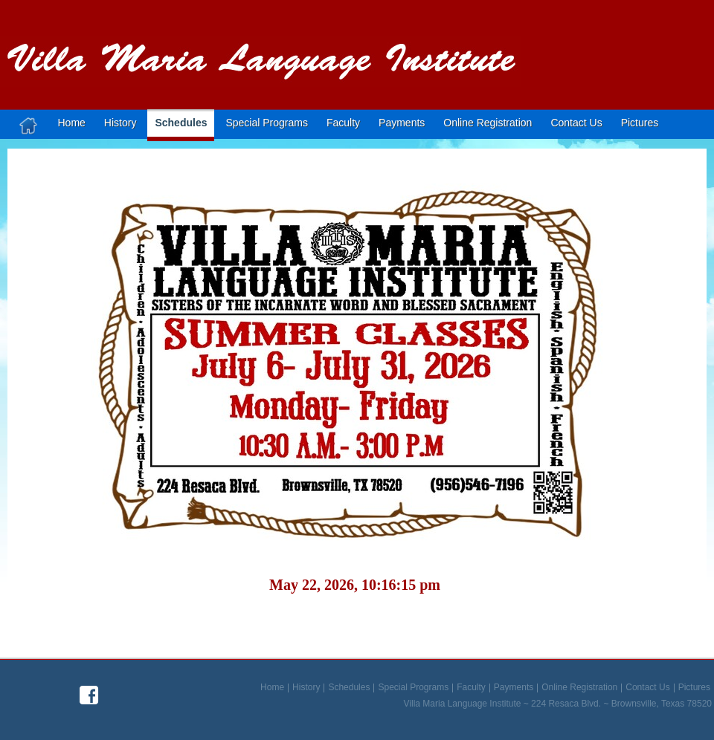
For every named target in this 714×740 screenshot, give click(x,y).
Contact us (576, 123)
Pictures (640, 123)
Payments (402, 123)
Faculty (343, 123)
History (120, 123)
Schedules (181, 123)
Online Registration (487, 123)
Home (72, 123)
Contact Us (647, 688)
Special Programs (266, 123)
